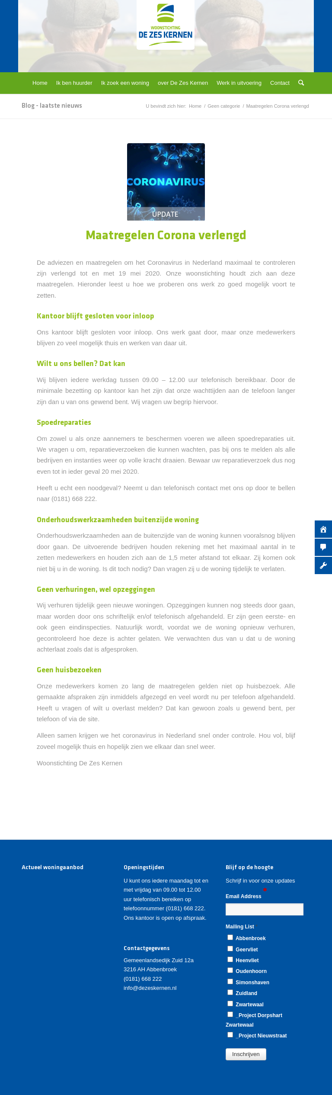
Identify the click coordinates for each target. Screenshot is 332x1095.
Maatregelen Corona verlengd (166, 236)
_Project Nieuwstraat (257, 1035)
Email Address (246, 895)
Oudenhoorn (247, 970)
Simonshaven (248, 982)
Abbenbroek (246, 937)
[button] (246, 1054)
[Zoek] (299, 83)
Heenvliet (243, 960)
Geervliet (242, 949)
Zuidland (242, 992)
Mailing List (242, 926)
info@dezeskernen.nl (150, 988)
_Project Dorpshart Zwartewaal (254, 1020)
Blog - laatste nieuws (52, 106)
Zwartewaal (245, 1004)
